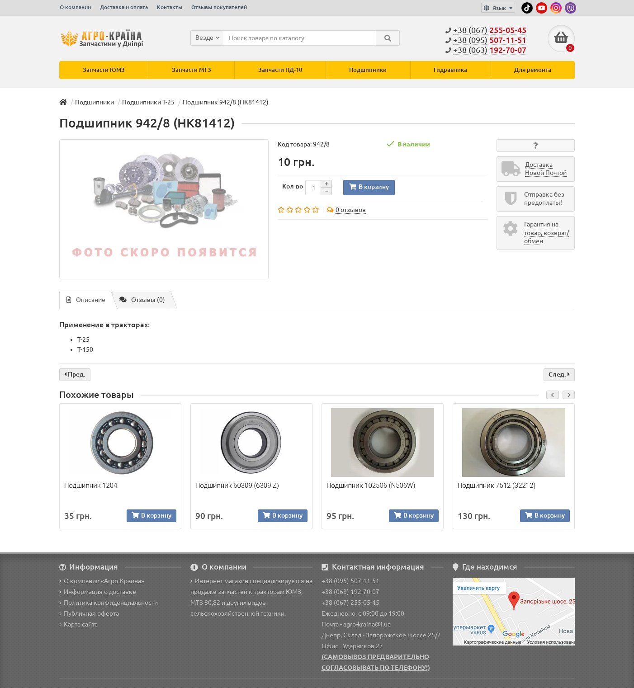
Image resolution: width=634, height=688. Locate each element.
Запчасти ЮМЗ (104, 69)
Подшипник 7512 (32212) (496, 485)
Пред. (74, 374)
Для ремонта (532, 69)
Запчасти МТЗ (191, 69)
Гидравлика (450, 69)
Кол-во (292, 186)
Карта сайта (78, 624)
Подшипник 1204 (90, 485)
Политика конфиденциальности (108, 602)
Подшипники (368, 69)
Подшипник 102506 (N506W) (370, 485)
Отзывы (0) (142, 299)
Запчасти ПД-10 (280, 69)
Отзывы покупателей (219, 7)
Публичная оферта (89, 613)
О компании (75, 7)
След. (559, 374)
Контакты (169, 7)
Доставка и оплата (124, 7)
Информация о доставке (97, 591)
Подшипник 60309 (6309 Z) (237, 485)
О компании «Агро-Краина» (101, 580)
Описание (85, 299)
